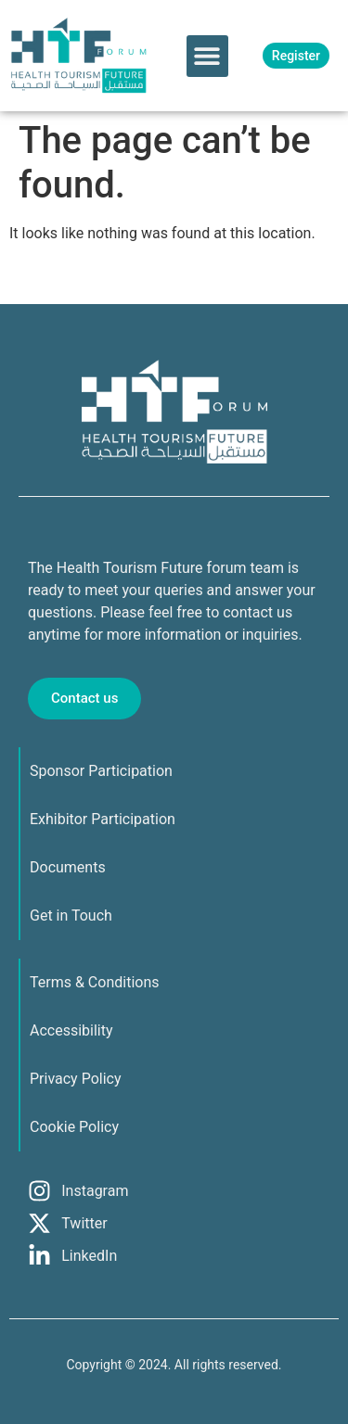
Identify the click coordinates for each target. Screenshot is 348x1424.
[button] (207, 56)
